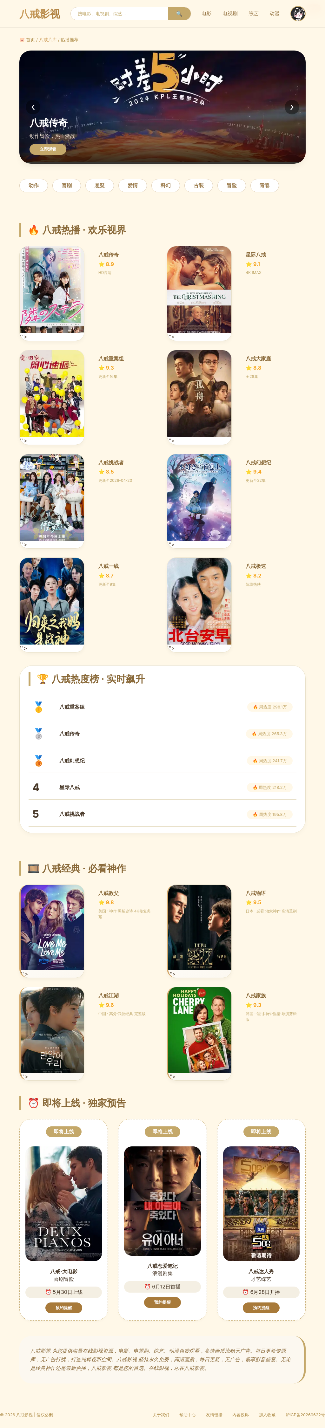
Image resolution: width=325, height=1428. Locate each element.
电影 (207, 13)
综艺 (254, 13)
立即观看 (48, 149)
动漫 (274, 13)
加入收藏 (267, 1414)
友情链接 (214, 1414)
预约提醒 (64, 1307)
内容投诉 (240, 1414)
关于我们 (161, 1414)
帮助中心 (187, 1414)
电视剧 (230, 13)
